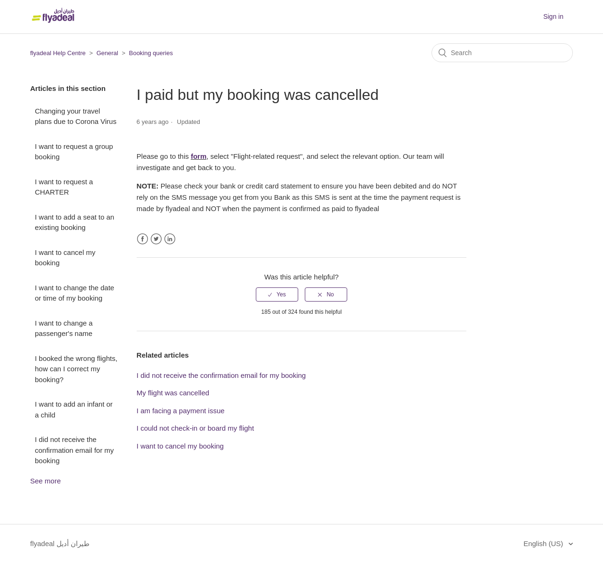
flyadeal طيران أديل (60, 543)
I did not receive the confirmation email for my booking (74, 450)
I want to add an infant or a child (74, 409)
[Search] (502, 52)
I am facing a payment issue (181, 411)
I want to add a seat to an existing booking (74, 222)
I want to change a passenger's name (64, 328)
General (107, 53)
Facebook (142, 239)
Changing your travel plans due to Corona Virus (75, 116)
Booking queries (151, 53)
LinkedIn (170, 239)
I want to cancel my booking (65, 257)
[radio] (277, 294)
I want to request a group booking (74, 151)
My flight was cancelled (173, 393)
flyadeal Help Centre (58, 53)
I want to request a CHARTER (64, 187)
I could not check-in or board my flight (195, 428)
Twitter (156, 239)
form (198, 156)
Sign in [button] (553, 16)
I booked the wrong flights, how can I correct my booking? (76, 369)
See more (45, 481)
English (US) (544, 543)
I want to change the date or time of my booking (74, 293)
